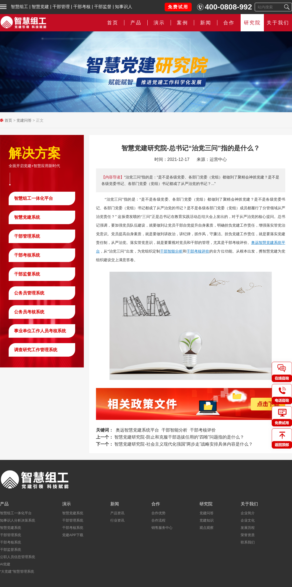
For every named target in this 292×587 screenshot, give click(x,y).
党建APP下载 (72, 535)
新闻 (205, 22)
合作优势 (158, 513)
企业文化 (248, 520)
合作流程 (158, 520)
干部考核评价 (198, 251)
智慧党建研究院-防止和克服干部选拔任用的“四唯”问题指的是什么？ (179, 437)
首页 (112, 22)
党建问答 (24, 120)
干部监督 (102, 6)
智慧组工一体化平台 (33, 198)
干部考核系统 (27, 255)
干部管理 (61, 6)
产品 (136, 22)
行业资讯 (117, 520)
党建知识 (207, 520)
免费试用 (178, 7)
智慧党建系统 (27, 217)
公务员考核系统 (29, 312)
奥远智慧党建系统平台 (137, 430)
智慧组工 (19, 6)
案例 (182, 22)
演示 (159, 22)
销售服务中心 (161, 528)
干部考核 (82, 6)
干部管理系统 (27, 236)
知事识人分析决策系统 (17, 520)
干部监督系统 (27, 274)
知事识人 (123, 6)
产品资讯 (117, 513)
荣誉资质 (248, 535)
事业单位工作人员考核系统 (40, 331)
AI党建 (5, 564)
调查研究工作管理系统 (35, 349)
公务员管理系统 (29, 293)
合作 (229, 22)
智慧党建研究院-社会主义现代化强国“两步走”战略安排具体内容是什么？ (183, 444)
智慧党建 (40, 6)
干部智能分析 (171, 251)
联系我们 (248, 542)
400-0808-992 (228, 7)
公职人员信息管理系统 (17, 557)
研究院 (252, 22)
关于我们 (278, 22)
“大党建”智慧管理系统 (17, 571)
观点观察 (207, 528)
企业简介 (248, 513)
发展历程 (248, 528)
